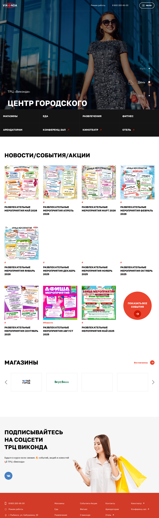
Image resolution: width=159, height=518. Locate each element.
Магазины (59, 503)
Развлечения (61, 515)
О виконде (85, 515)
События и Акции (88, 503)
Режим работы (98, 5)
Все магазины (144, 363)
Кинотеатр (136, 503)
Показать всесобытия (137, 309)
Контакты (110, 503)
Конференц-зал (138, 509)
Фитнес (83, 509)
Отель (108, 515)
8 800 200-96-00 (120, 5)
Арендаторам (112, 509)
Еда (56, 509)
